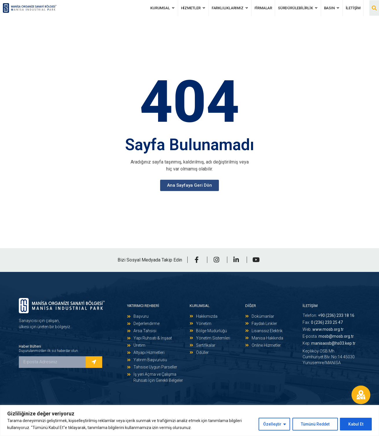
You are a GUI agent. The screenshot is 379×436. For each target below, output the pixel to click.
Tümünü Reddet (314, 424)
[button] (374, 8)
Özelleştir (271, 424)
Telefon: (328, 315)
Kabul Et (355, 424)
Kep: (329, 343)
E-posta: (328, 336)
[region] (189, 420)
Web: (323, 329)
